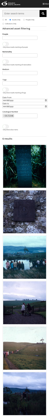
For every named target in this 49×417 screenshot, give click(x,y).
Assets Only (16, 20)
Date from (6, 97)
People (5, 34)
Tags (4, 80)
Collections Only (10, 24)
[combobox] (19, 38)
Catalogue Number (10, 112)
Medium (5, 69)
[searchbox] (4, 38)
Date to (5, 103)
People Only (30, 20)
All (6, 20)
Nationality (7, 52)
